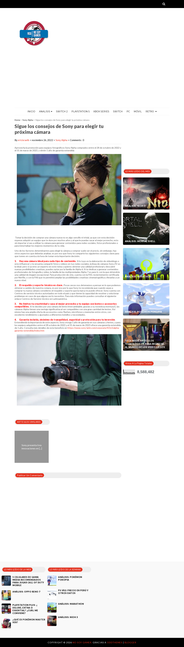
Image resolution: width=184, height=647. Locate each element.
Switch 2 (62, 111)
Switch (118, 111)
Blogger (130, 642)
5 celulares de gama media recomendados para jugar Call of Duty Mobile (28, 581)
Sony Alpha (27, 120)
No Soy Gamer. (83, 642)
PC (128, 111)
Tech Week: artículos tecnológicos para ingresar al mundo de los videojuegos (145, 343)
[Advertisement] (92, 83)
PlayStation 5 (80, 111)
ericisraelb (23, 140)
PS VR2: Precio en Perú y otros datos (73, 591)
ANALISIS (45, 111)
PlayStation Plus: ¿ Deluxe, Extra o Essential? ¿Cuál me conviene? (25, 609)
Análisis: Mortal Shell (140, 241)
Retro (151, 111)
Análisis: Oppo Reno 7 (26, 591)
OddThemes (114, 642)
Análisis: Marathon (138, 276)
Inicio (31, 111)
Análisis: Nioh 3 (135, 206)
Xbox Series (101, 111)
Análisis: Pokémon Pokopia (143, 311)
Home (17, 120)
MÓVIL (138, 111)
